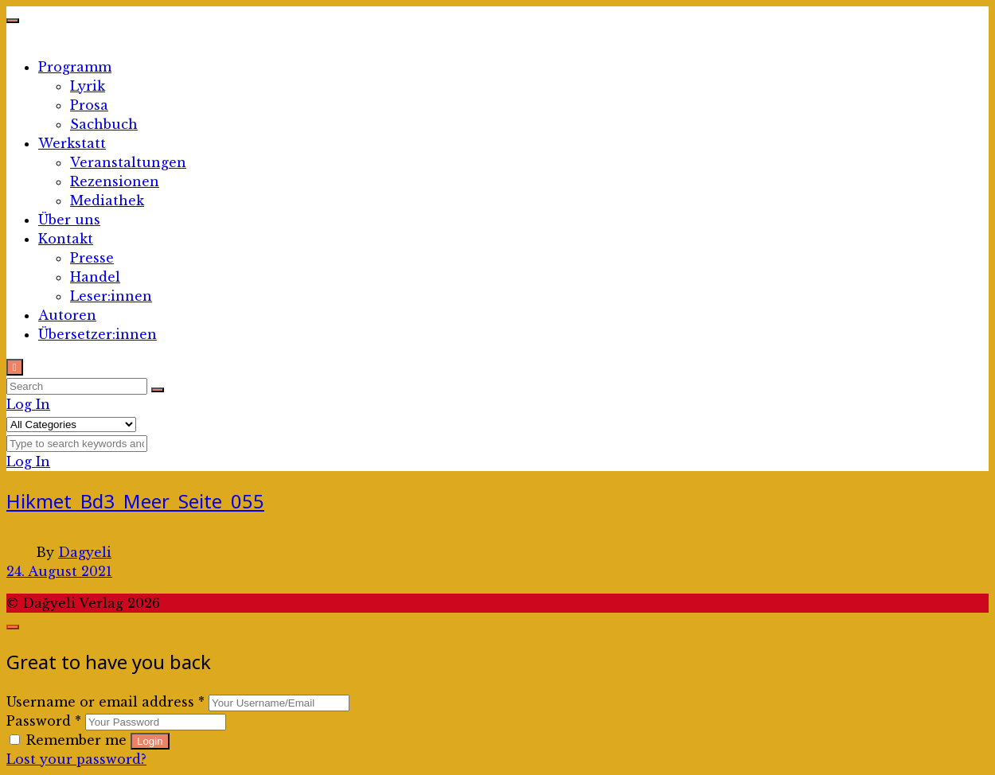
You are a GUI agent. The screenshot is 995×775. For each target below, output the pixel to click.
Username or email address (105, 702)
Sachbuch (104, 124)
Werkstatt (72, 143)
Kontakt (65, 239)
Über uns (69, 220)
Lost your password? (76, 759)
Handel (95, 277)
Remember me (70, 740)
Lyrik (87, 86)
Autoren (67, 315)
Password (43, 721)
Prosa (89, 105)
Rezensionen (114, 181)
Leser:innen (111, 296)
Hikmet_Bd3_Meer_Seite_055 (135, 501)
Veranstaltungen (128, 162)
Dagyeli (84, 552)
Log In (28, 404)
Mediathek (107, 200)
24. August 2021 (59, 571)
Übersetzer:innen (97, 334)
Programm (74, 67)
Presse (92, 258)
